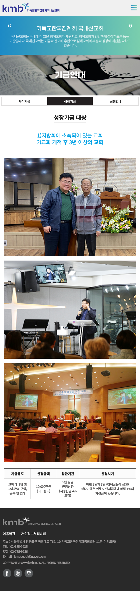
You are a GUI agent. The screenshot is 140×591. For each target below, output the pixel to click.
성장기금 (70, 101)
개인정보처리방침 (33, 534)
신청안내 (116, 101)
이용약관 (9, 534)
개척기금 (24, 101)
